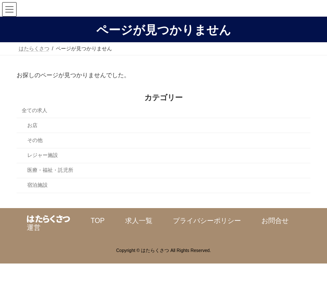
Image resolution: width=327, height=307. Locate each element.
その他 (35, 140)
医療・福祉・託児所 (50, 170)
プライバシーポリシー (207, 220)
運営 (33, 227)
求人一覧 (138, 220)
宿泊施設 (37, 185)
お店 (32, 125)
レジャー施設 (42, 155)
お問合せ (275, 220)
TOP (98, 220)
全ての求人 (34, 110)
